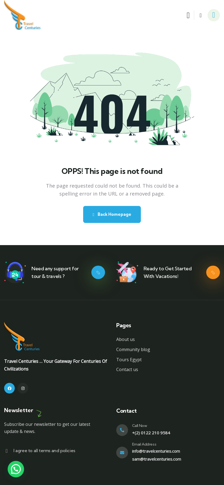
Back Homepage (112, 214)
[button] (16, 469)
